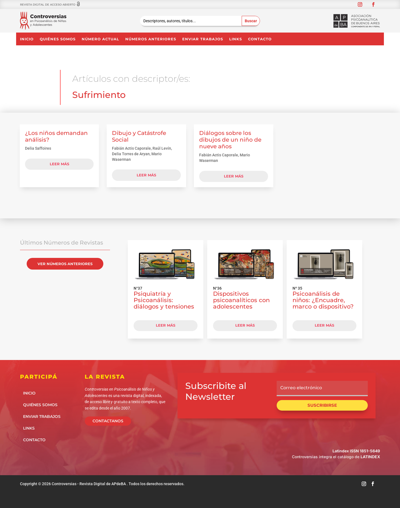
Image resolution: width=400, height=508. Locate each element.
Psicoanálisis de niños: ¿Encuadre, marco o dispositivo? (323, 300)
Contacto (260, 39)
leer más (59, 164)
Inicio (27, 39)
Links (235, 39)
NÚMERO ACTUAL (100, 39)
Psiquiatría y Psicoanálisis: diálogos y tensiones (164, 300)
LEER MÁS (165, 325)
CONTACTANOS (107, 420)
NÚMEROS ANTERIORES (150, 39)
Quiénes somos (58, 39)
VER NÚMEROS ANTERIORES (65, 264)
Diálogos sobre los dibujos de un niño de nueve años (230, 140)
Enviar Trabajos (202, 39)
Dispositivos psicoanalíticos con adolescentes (241, 300)
